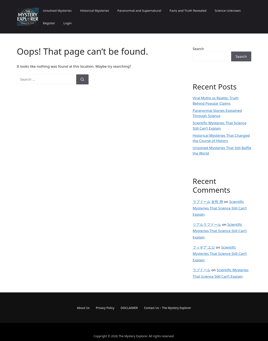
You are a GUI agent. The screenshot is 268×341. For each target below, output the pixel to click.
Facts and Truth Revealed (188, 10)
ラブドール (201, 269)
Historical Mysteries (94, 10)
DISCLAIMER (129, 308)
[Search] (82, 79)
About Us (83, 308)
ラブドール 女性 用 (208, 201)
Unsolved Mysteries (57, 10)
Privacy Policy (105, 308)
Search (198, 48)
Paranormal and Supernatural (139, 10)
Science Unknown (228, 10)
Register (49, 23)
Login (67, 23)
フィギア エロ (204, 247)
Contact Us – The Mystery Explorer (167, 308)
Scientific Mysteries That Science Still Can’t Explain (220, 208)
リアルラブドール (207, 224)
